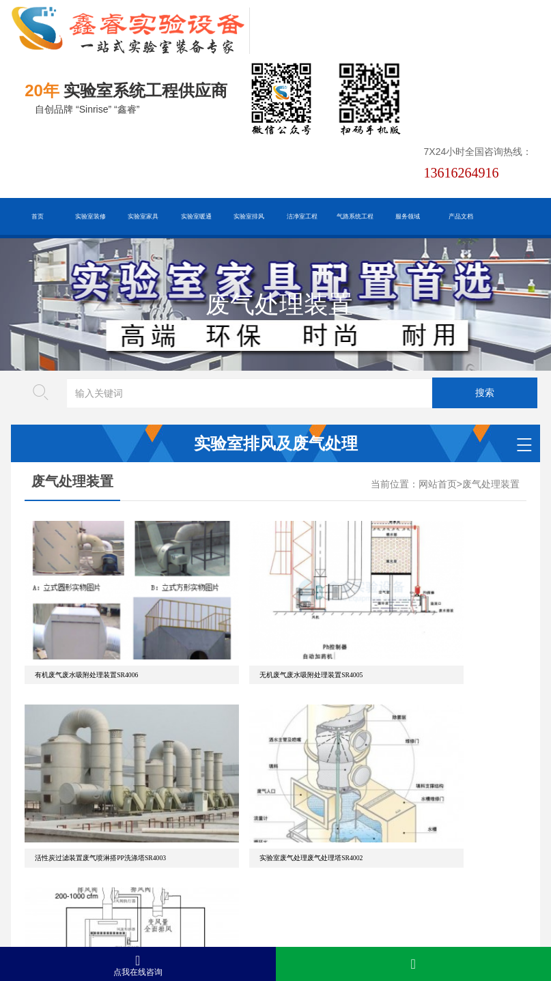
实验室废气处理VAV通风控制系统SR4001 (267, 762)
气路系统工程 (355, 216)
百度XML (121, 877)
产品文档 (461, 216)
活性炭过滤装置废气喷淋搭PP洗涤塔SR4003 (441, 627)
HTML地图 (177, 877)
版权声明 (285, 877)
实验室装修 (90, 216)
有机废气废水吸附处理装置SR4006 (86, 627)
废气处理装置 (491, 484)
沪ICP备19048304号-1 (203, 919)
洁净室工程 (302, 216)
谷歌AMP (233, 877)
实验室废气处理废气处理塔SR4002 (86, 762)
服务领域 (407, 216)
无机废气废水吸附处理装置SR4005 (257, 627)
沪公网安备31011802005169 (170, 898)
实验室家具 (143, 216)
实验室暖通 (196, 216)
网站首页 (438, 484)
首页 (37, 216)
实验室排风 (249, 216)
